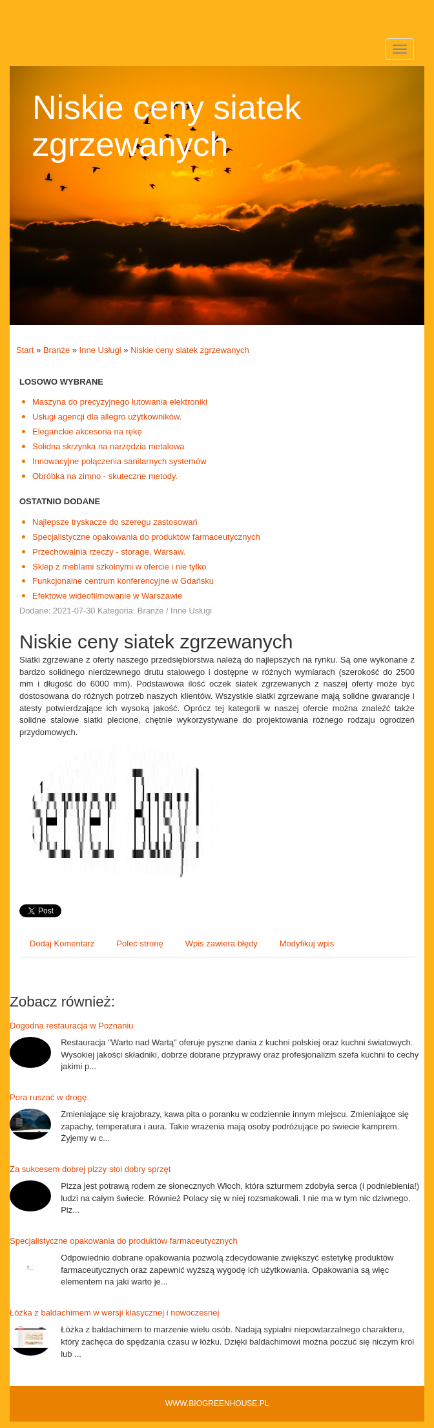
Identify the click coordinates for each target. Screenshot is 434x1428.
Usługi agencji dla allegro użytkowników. (106, 416)
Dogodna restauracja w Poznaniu (72, 1025)
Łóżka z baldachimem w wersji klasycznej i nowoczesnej (114, 1312)
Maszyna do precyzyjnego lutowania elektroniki (119, 402)
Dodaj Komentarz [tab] (62, 943)
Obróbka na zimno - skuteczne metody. (105, 476)
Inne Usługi (100, 350)
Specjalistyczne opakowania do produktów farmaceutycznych (146, 537)
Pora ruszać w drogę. (49, 1097)
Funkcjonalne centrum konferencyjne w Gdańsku (123, 581)
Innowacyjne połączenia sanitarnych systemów (119, 461)
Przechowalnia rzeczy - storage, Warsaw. (108, 552)
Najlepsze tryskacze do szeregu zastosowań (115, 522)
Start (25, 350)
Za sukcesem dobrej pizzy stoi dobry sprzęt (90, 1169)
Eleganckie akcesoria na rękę (87, 431)
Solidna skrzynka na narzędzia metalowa (108, 446)
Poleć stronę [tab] (139, 943)
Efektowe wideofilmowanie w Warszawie (107, 596)
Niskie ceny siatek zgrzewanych (189, 350)
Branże (56, 350)
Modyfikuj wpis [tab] (307, 943)
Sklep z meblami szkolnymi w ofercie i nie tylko (119, 566)
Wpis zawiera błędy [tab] (221, 943)
